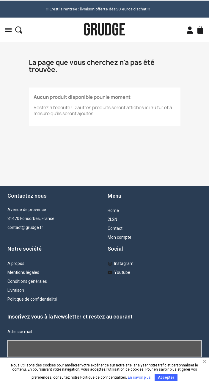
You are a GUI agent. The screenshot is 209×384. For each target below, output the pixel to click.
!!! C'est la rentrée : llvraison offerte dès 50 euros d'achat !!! (83, 9)
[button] (18, 30)
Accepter (166, 377)
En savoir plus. (140, 377)
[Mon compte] (189, 30)
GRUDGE (104, 30)
